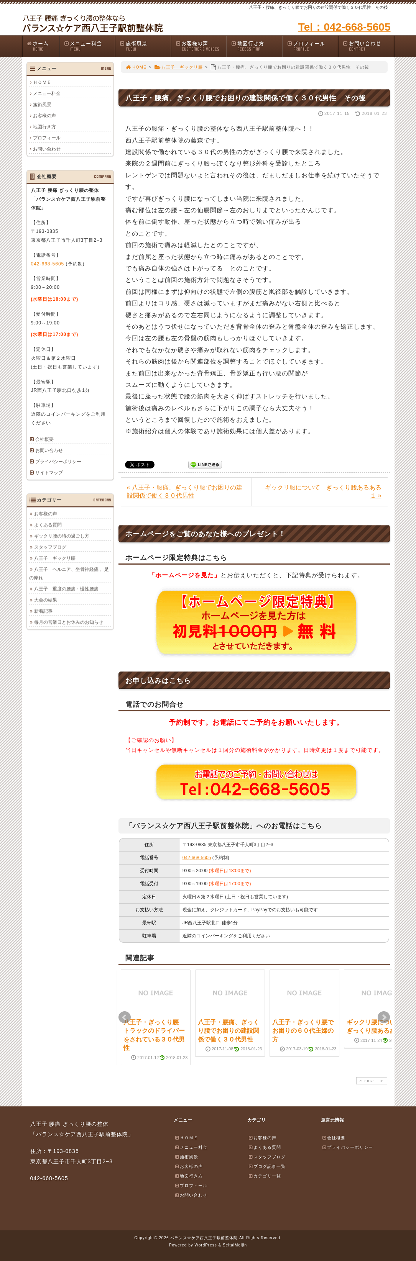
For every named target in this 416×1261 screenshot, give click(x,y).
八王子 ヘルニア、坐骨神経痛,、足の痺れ (69, 573)
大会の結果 (45, 600)
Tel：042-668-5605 (344, 27)
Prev (124, 1017)
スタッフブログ (50, 547)
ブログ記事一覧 (267, 1166)
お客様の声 (201, 45)
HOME (136, 67)
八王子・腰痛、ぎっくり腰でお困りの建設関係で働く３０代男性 (228, 1031)
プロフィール (312, 45)
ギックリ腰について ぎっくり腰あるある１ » (323, 491)
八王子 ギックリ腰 (178, 67)
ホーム (42, 45)
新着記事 (43, 611)
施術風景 (145, 45)
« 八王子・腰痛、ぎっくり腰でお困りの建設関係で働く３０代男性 (184, 491)
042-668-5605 (197, 857)
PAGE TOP (370, 1080)
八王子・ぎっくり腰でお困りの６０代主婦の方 (303, 1031)
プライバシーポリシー (58, 461)
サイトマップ (49, 472)
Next (384, 1017)
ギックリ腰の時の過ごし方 (61, 536)
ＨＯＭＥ (42, 82)
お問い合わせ (368, 45)
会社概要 (44, 439)
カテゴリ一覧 (264, 1176)
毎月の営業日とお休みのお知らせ (68, 622)
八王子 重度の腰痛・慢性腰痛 (66, 588)
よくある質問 (48, 524)
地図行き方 (256, 45)
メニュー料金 (89, 45)
